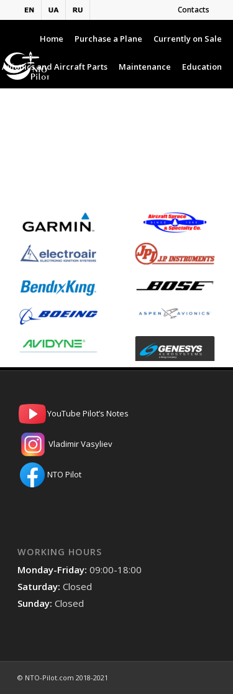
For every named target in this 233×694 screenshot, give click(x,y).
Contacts (193, 9)
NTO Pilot (116, 475)
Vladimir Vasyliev (116, 444)
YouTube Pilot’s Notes (116, 414)
